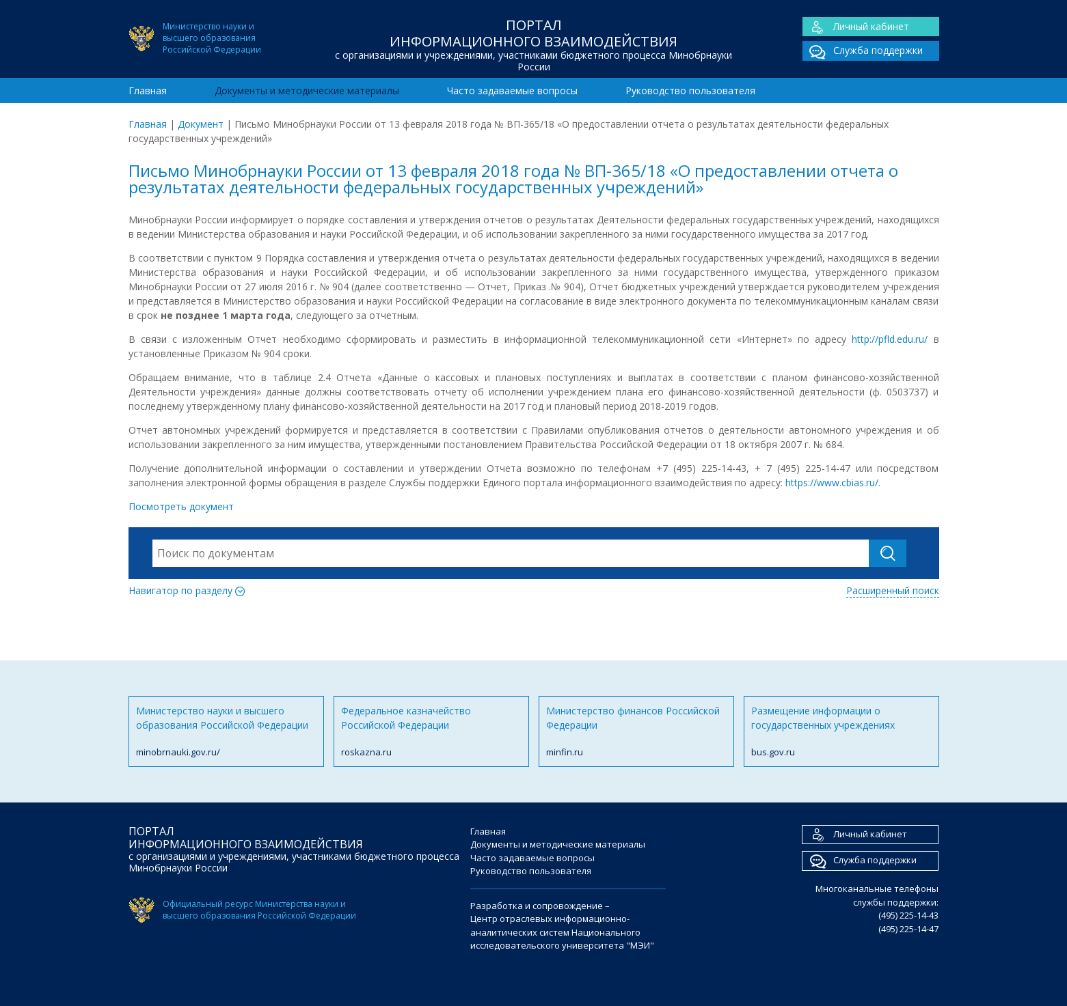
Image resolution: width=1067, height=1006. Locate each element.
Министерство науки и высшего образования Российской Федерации (226, 731)
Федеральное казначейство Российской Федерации (431, 731)
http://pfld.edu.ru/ (890, 339)
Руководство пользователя (690, 90)
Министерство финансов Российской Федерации (636, 731)
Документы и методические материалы (307, 90)
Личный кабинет (855, 27)
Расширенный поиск (892, 590)
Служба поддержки (862, 51)
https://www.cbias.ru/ (830, 482)
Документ (201, 123)
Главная (148, 90)
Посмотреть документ (181, 506)
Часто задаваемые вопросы (512, 90)
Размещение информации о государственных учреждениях (841, 731)
